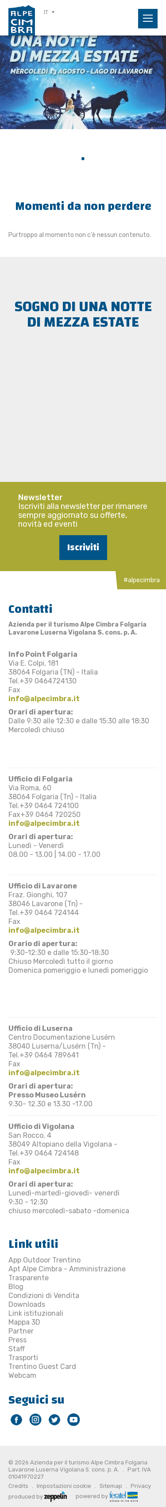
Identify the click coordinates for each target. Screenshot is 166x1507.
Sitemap (111, 1486)
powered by (107, 1495)
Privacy (141, 1486)
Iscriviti (83, 547)
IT (46, 12)
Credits (18, 1486)
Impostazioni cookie (64, 1486)
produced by (37, 1495)
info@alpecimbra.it (44, 698)
